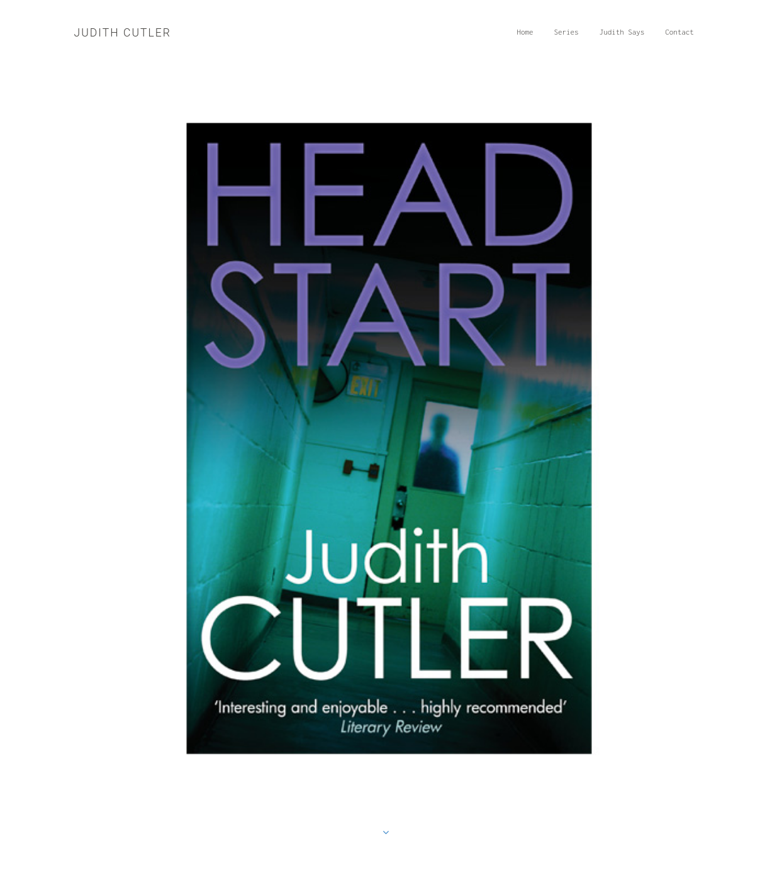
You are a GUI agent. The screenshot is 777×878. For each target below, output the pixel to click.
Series (569, 36)
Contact (682, 36)
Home (528, 36)
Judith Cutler (122, 32)
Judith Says (624, 36)
